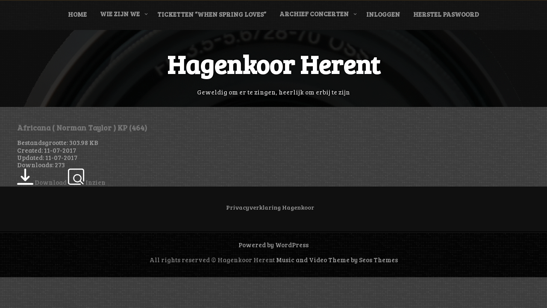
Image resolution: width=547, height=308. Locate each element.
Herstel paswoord (446, 14)
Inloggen (383, 14)
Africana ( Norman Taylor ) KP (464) (82, 127)
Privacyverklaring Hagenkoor (270, 207)
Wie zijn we (120, 13)
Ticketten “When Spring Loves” (211, 14)
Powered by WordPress (273, 244)
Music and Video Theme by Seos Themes (337, 259)
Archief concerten (314, 13)
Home (77, 14)
